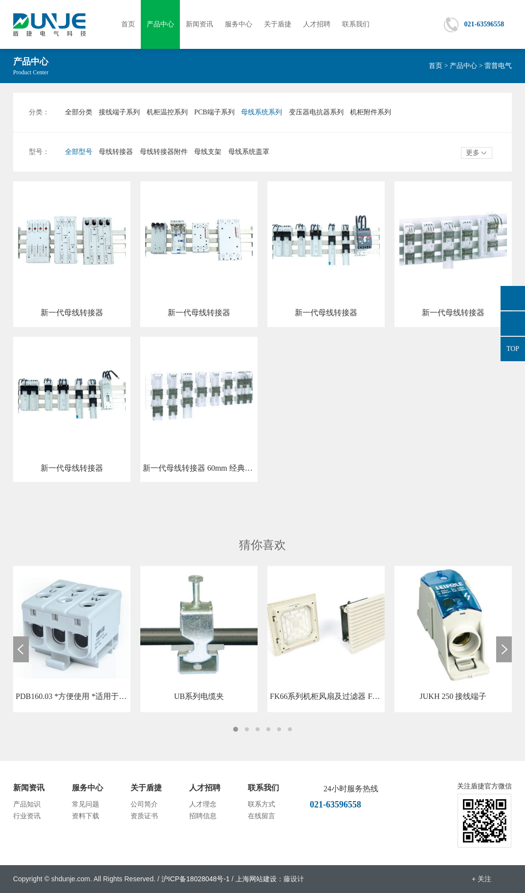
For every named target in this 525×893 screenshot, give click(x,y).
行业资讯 (27, 816)
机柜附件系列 (370, 112)
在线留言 (261, 816)
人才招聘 (316, 24)
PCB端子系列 (214, 112)
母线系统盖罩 (248, 151)
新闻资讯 (199, 24)
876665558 (513, 298)
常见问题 (85, 804)
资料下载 (85, 816)
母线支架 (207, 151)
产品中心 (160, 24)
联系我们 (356, 24)
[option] (72, 639)
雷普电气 (498, 65)
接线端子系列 (119, 112)
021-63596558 (484, 24)
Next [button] (504, 649)
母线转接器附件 (164, 151)
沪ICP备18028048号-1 (195, 879)
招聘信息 (203, 816)
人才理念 (203, 804)
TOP (512, 348)
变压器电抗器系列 (316, 112)
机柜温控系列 (167, 112)
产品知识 (27, 804)
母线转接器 (116, 151)
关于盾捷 (277, 24)
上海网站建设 (256, 879)
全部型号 (78, 151)
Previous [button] (21, 649)
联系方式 (261, 804)
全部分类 (78, 112)
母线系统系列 (261, 112)
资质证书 (144, 816)
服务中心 (238, 24)
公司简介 (144, 804)
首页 (128, 24)
